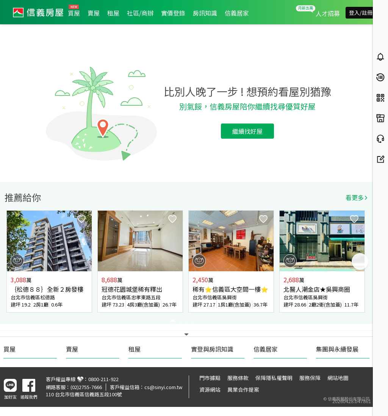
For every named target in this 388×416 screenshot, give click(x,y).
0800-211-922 (103, 379)
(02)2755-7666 (86, 387)
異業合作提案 (243, 389)
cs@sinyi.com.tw (163, 387)
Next (360, 261)
